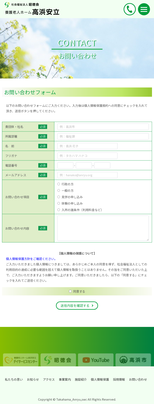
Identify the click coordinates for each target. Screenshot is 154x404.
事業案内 (65, 379)
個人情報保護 (100, 379)
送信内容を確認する (75, 309)
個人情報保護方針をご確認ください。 (31, 262)
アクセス (49, 379)
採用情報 (119, 379)
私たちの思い (14, 379)
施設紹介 (81, 379)
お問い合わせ (138, 379)
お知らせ (33, 379)
